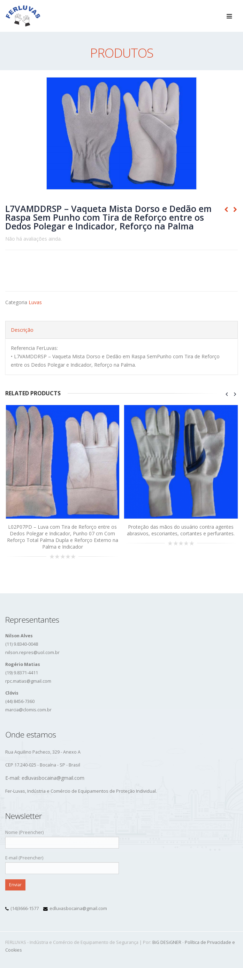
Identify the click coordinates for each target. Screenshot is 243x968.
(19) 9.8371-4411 (21, 673)
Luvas (35, 302)
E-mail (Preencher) (62, 863)
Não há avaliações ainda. (33, 238)
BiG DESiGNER (166, 942)
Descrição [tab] (22, 330)
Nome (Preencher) (62, 837)
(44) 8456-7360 (20, 701)
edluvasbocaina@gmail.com (78, 908)
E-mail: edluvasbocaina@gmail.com (44, 778)
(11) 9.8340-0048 (21, 644)
